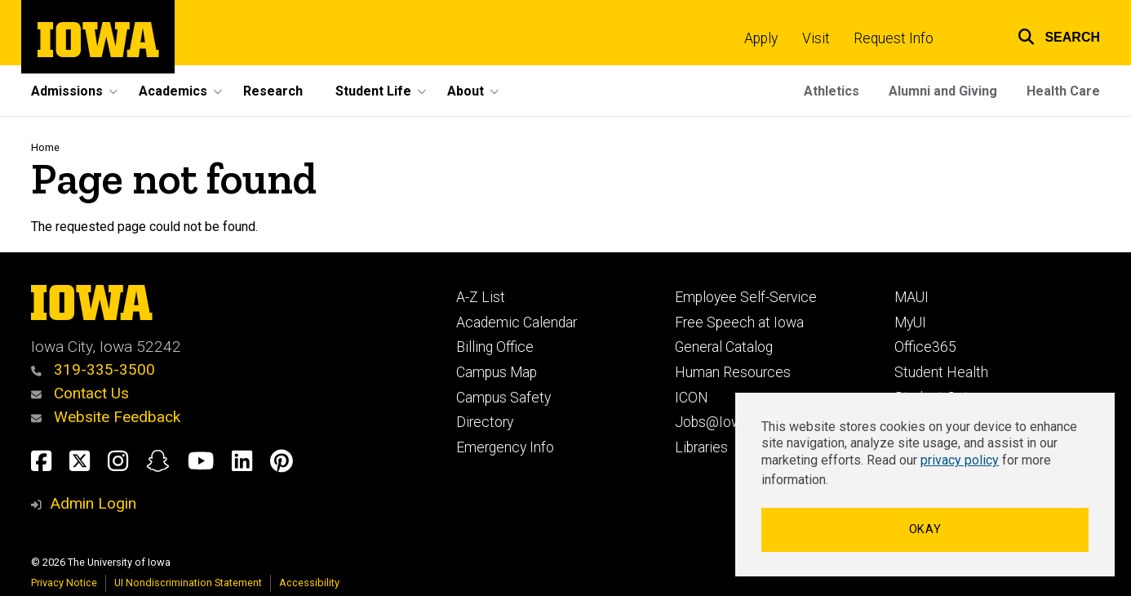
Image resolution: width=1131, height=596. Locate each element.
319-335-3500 (93, 369)
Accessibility (309, 582)
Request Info (894, 38)
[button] (1048, 34)
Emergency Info (505, 447)
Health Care (1063, 91)
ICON (691, 397)
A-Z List (480, 297)
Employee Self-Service (746, 297)
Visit (816, 38)
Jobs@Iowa (712, 422)
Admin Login (93, 503)
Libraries (701, 447)
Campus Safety (503, 397)
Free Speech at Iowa (739, 322)
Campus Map (496, 372)
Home (45, 147)
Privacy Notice (64, 582)
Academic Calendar (516, 322)
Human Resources (733, 372)
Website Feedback (105, 416)
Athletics (831, 91)
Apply (761, 38)
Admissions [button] (67, 91)
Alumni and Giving (943, 91)
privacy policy (959, 460)
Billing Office (495, 347)
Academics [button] (173, 91)
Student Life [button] (373, 91)
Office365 (925, 347)
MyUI (910, 322)
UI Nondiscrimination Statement (188, 582)
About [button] (465, 91)
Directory (484, 422)
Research (273, 91)
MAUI (911, 297)
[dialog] (925, 484)
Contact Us (80, 393)
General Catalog (724, 347)
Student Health (941, 372)
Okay (925, 529)
